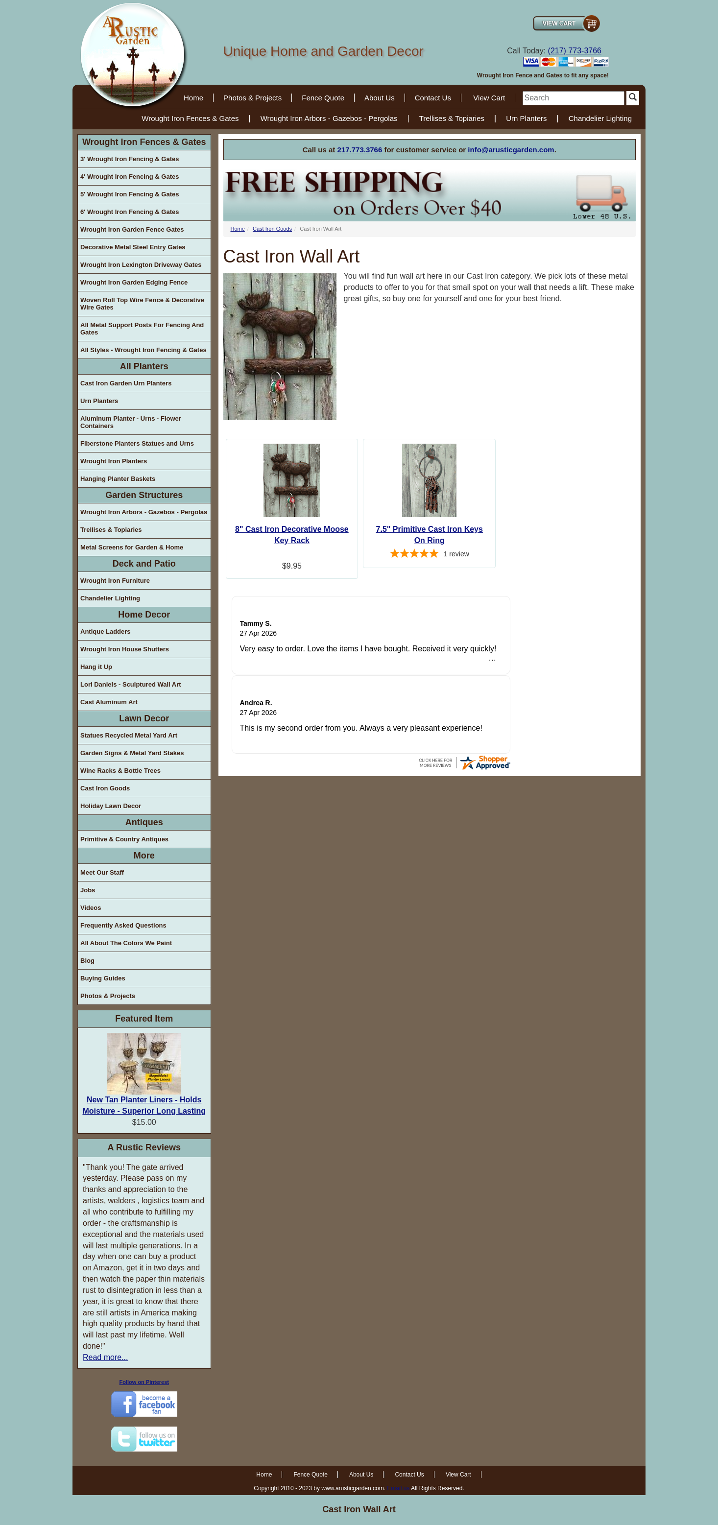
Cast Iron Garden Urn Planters (125, 383)
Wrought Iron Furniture (115, 580)
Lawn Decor (144, 718)
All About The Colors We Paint (126, 943)
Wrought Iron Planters (113, 461)
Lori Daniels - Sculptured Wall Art (130, 684)
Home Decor (144, 615)
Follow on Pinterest (144, 1382)
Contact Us (433, 98)
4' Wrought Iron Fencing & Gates (129, 176)
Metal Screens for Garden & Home (131, 547)
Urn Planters (526, 118)
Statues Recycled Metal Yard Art (128, 735)
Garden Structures (144, 495)
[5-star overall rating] (429, 554)
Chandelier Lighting (600, 118)
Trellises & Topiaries (451, 118)
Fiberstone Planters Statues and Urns (137, 443)
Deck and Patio (144, 564)
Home (193, 98)
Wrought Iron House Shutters (124, 649)
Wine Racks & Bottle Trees (120, 770)
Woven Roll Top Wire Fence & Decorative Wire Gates (142, 303)
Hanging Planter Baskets (117, 478)
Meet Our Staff (102, 872)
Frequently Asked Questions (123, 925)
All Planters (144, 366)
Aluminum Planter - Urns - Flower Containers (130, 422)
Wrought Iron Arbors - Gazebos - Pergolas (329, 118)
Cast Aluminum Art (109, 702)
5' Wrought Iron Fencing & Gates (129, 194)
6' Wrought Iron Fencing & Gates (129, 211)
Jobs (87, 890)
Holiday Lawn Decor (110, 806)
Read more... (105, 1357)
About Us (379, 98)
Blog (87, 960)
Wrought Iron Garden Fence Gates (132, 229)
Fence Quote (323, 98)
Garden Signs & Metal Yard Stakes (132, 753)
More (144, 855)
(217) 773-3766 (574, 51)
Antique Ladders (105, 631)
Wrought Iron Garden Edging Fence (134, 282)
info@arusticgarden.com (511, 149)
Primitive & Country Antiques (124, 839)
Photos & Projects (252, 98)
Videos (90, 907)
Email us (398, 1488)
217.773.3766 (360, 149)
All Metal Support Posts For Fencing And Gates (142, 328)
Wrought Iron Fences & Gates (190, 118)
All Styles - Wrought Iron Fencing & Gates (143, 350)
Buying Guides (102, 978)
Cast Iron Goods (105, 788)
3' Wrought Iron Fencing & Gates (129, 159)
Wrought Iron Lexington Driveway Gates (141, 264)
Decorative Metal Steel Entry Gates (133, 247)
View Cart (489, 98)
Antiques (144, 822)
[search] (573, 98)
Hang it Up (96, 666)
